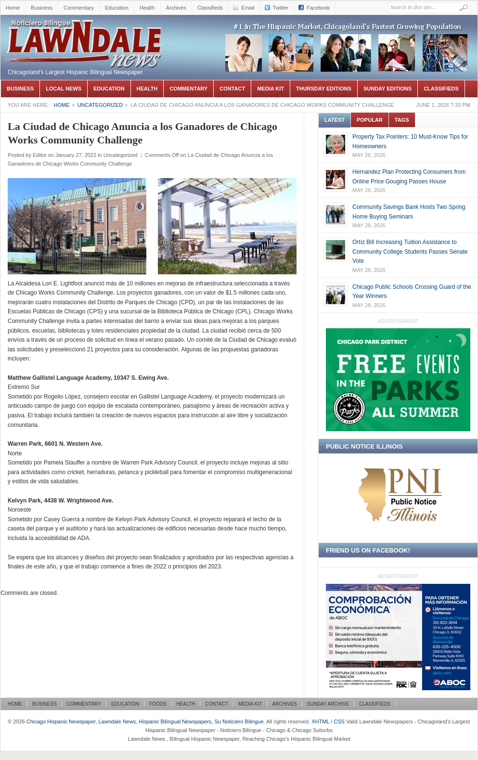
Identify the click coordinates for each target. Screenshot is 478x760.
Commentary (79, 8)
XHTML (320, 721)
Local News (63, 88)
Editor (40, 155)
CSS (339, 721)
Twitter (280, 8)
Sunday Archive (328, 704)
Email (248, 8)
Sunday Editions (387, 88)
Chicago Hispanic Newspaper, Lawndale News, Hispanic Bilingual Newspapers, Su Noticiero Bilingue (84, 29)
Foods (158, 704)
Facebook (318, 8)
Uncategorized (100, 105)
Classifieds (210, 8)
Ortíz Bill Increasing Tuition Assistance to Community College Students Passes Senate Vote (409, 251)
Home (13, 8)
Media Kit (270, 88)
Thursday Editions (323, 88)
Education (117, 8)
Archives (176, 8)
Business (41, 8)
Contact (232, 88)
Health (147, 8)
